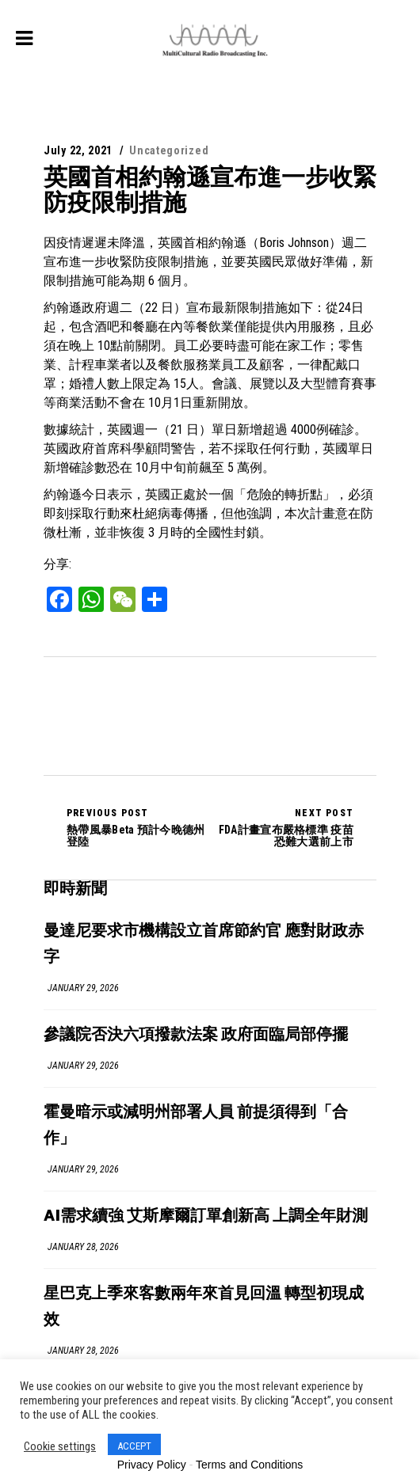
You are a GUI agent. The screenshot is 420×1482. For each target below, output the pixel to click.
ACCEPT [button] (134, 1446)
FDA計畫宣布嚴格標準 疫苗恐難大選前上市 (281, 827)
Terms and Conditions (249, 1464)
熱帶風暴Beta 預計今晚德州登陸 (138, 827)
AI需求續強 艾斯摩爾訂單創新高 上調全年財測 (206, 1216)
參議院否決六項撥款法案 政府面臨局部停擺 (196, 1035)
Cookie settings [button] (60, 1446)
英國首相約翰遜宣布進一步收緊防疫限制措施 (210, 189)
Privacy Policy (151, 1464)
